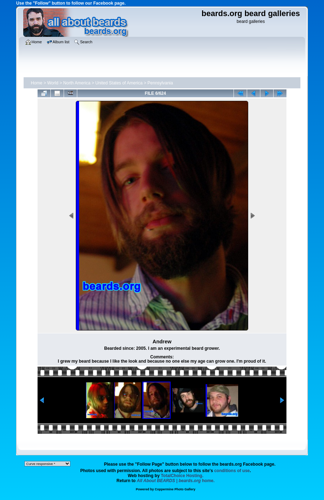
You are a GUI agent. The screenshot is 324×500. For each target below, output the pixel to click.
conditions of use (232, 470)
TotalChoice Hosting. (182, 475)
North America (76, 82)
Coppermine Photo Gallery (175, 489)
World (52, 82)
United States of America (119, 82)
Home (36, 82)
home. (176, 480)
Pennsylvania (160, 82)
